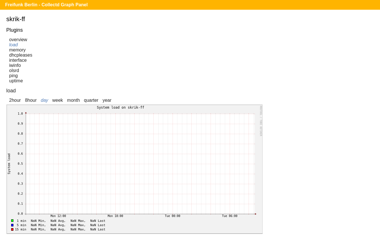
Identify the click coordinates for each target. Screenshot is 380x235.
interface (18, 60)
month (73, 100)
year (107, 100)
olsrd (14, 70)
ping (13, 75)
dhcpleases (20, 55)
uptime (16, 80)
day (44, 100)
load (13, 44)
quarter (91, 100)
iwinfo (15, 65)
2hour (15, 100)
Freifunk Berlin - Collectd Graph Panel (46, 4)
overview (18, 39)
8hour (31, 100)
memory (17, 49)
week (57, 100)
